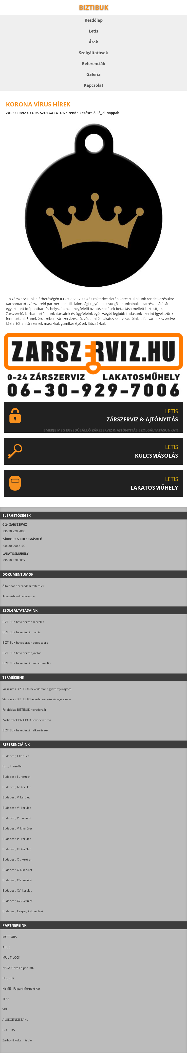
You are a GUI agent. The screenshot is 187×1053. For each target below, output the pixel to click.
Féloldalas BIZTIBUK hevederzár (24, 710)
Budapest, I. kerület (15, 756)
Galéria (93, 74)
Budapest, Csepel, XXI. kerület (22, 911)
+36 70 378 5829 (13, 560)
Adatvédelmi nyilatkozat (18, 596)
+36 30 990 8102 (13, 546)
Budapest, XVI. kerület (17, 901)
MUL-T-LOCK (11, 957)
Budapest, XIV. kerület (17, 880)
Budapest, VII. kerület (16, 818)
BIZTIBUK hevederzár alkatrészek (25, 730)
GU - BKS (8, 1030)
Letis (93, 31)
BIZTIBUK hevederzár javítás (21, 653)
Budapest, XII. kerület (16, 859)
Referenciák (93, 63)
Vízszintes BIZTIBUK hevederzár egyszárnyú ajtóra (37, 689)
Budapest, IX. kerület (16, 839)
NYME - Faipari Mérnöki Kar (21, 988)
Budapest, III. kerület (16, 777)
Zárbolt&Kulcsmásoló (17, 1040)
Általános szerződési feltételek (23, 586)
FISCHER (8, 978)
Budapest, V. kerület (16, 797)
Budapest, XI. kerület (16, 849)
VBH (5, 1009)
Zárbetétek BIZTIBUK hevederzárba (26, 720)
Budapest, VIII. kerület (17, 828)
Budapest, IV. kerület (16, 787)
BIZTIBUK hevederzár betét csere (25, 642)
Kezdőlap (94, 20)
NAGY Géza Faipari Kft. (18, 968)
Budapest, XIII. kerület (17, 870)
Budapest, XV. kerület (17, 890)
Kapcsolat (93, 85)
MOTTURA (9, 937)
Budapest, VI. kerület (16, 808)
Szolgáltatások (93, 52)
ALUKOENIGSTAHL (15, 1020)
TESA (6, 999)
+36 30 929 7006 (13, 531)
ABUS (6, 947)
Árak (93, 42)
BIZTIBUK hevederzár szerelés (23, 622)
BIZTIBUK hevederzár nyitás (21, 632)
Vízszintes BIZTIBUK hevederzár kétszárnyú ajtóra (36, 699)
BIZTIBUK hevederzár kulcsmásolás (26, 663)
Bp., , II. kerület (12, 766)
